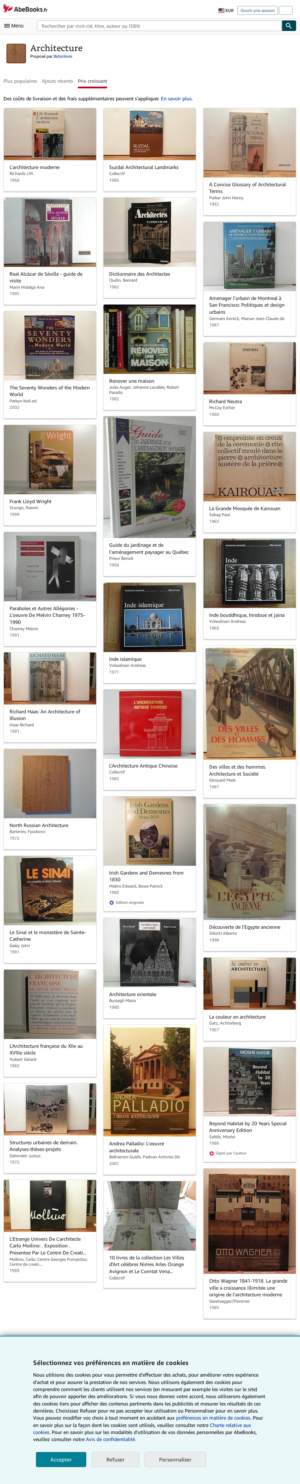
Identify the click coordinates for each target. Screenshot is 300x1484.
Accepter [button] (61, 1459)
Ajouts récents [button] (57, 81)
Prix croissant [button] (92, 81)
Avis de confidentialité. (111, 1439)
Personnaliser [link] (175, 1459)
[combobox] (159, 25)
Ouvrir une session (257, 10)
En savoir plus (176, 98)
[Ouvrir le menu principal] (15, 25)
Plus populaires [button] (20, 81)
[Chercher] (289, 25)
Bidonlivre (63, 56)
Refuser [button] (115, 1459)
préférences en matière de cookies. (213, 1418)
